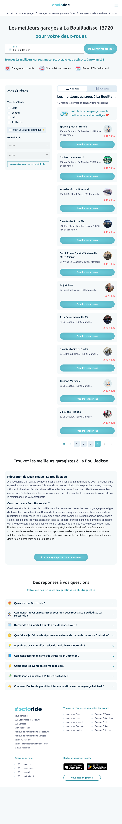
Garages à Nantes (74, 768)
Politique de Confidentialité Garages (30, 774)
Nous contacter (21, 754)
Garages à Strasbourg (104, 756)
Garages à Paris (73, 752)
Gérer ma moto (24, 802)
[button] (61, 641)
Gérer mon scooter (26, 806)
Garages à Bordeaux (75, 764)
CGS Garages (20, 762)
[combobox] (28, 146)
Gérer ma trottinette (26, 814)
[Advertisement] (28, 193)
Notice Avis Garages (24, 778)
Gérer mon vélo (24, 810)
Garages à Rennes (103, 768)
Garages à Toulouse (104, 752)
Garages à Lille (101, 760)
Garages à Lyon (73, 756)
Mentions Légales (22, 766)
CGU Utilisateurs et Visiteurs (27, 758)
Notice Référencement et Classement (31, 782)
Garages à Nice (101, 764)
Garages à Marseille (75, 760)
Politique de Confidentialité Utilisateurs (32, 770)
